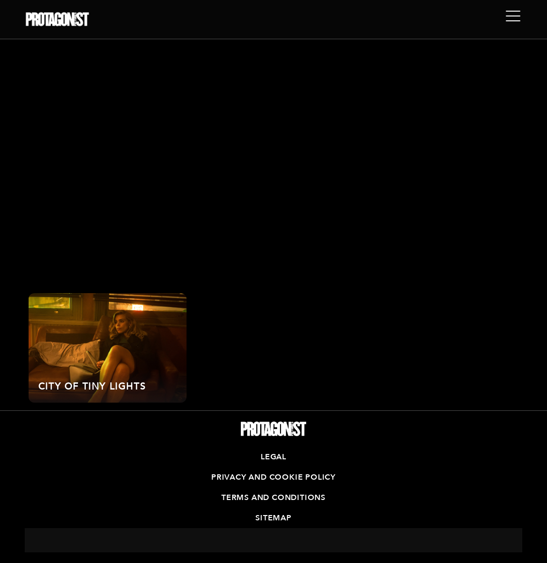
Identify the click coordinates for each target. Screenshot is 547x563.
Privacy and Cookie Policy (273, 477)
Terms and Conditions (273, 497)
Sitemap (273, 518)
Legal (273, 457)
